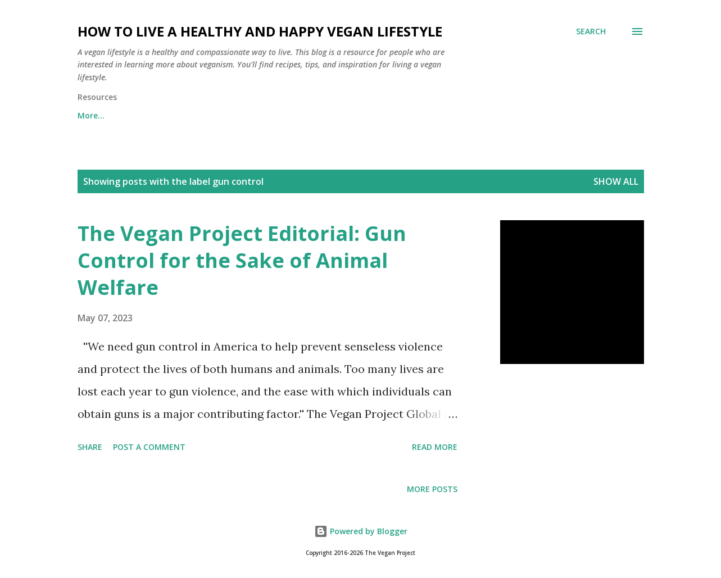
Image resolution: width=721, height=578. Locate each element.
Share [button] (90, 447)
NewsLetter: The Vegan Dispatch (198, 115)
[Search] (591, 31)
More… (593, 115)
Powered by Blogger (360, 531)
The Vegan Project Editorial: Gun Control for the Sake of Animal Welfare (242, 260)
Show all (615, 181)
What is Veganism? (333, 115)
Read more (434, 447)
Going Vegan (428, 115)
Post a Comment (149, 447)
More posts (432, 489)
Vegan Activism (517, 115)
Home (89, 115)
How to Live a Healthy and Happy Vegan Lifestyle (260, 31)
